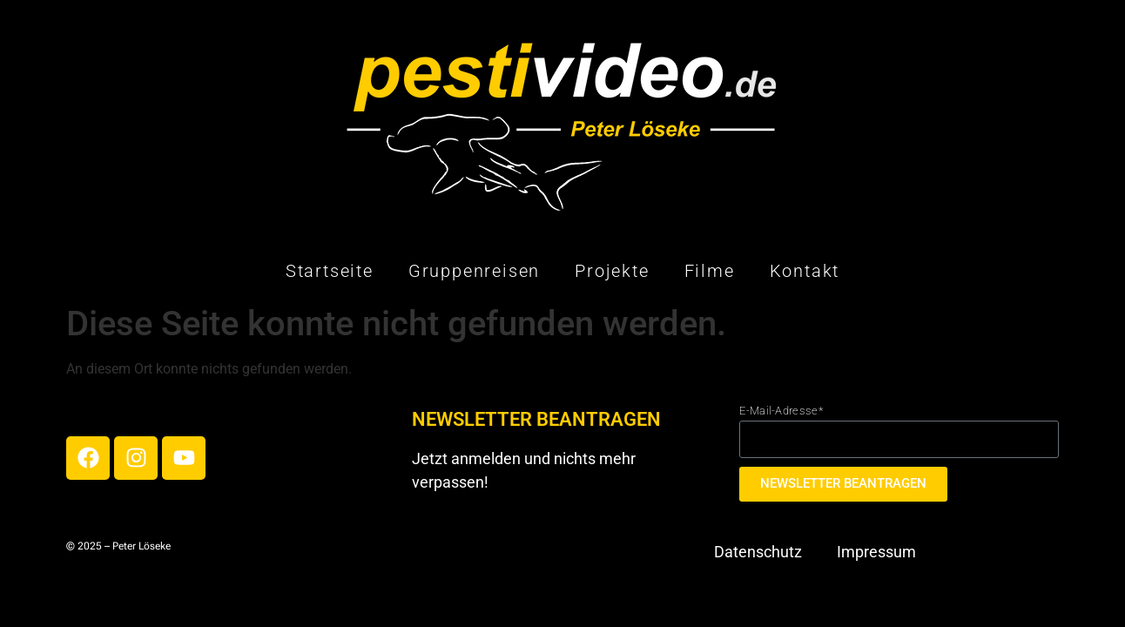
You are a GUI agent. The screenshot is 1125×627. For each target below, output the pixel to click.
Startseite (330, 270)
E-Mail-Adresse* (781, 410)
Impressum (876, 552)
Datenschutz (758, 552)
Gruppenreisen (474, 270)
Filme (709, 270)
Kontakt (805, 270)
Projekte (612, 270)
